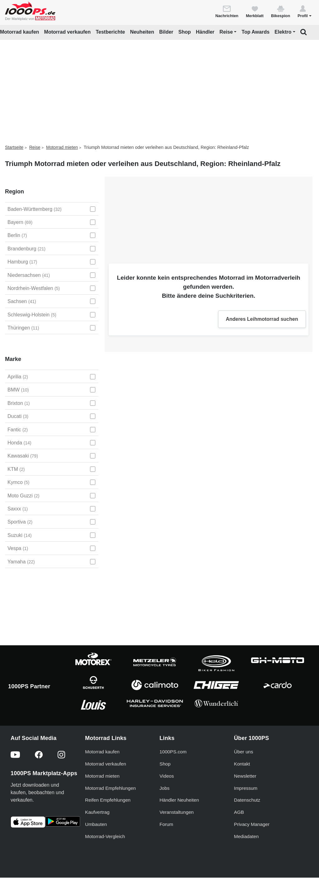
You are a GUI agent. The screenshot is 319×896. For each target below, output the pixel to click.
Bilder (166, 32)
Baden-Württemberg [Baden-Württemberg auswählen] (34, 209)
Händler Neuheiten (179, 800)
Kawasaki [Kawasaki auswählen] (22, 455)
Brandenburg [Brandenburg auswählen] (26, 248)
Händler (205, 32)
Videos (167, 776)
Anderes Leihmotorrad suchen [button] (262, 319)
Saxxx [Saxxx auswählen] (17, 508)
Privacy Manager (251, 824)
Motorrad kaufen (19, 32)
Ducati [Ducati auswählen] (17, 416)
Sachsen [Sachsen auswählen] (21, 301)
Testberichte (110, 32)
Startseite (14, 147)
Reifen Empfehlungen (108, 800)
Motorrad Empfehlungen (110, 788)
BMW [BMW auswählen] (18, 389)
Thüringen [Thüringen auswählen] (23, 327)
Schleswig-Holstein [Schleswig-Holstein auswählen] (31, 314)
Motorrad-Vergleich (105, 836)
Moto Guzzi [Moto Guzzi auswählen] (23, 495)
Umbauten (96, 824)
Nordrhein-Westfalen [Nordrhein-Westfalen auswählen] (33, 288)
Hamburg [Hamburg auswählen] (22, 261)
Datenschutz (247, 800)
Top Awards (256, 32)
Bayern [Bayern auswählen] (19, 222)
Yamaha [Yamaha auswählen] (21, 561)
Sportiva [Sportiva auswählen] (19, 521)
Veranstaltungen (177, 812)
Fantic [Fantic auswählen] (17, 429)
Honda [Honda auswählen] (19, 442)
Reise (34, 147)
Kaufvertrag (97, 812)
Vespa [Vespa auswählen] (17, 548)
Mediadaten (246, 836)
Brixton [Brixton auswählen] (18, 403)
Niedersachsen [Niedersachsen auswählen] (28, 275)
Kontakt (242, 763)
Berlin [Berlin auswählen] (17, 235)
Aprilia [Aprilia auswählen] (17, 376)
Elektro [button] (282, 32)
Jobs (164, 788)
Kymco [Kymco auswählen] (18, 482)
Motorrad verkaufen (67, 32)
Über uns (243, 751)
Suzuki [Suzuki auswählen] (19, 535)
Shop (185, 32)
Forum (166, 824)
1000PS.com (173, 751)
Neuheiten (142, 32)
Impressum (245, 788)
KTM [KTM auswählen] (16, 469)
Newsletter (245, 776)
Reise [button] (226, 32)
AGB (239, 812)
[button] (304, 11)
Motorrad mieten (62, 147)
